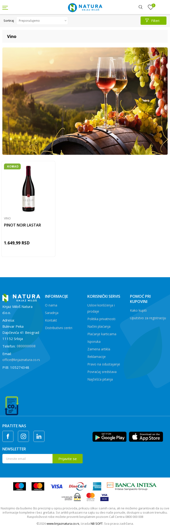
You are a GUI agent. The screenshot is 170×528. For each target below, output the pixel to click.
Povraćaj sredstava (102, 371)
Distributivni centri (58, 328)
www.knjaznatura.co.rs (63, 523)
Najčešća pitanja (100, 379)
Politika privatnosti (101, 319)
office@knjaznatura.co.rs (21, 359)
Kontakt (51, 320)
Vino (7, 218)
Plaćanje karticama (101, 334)
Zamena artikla (98, 349)
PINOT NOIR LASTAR (22, 225)
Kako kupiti (138, 310)
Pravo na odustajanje (103, 364)
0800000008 (26, 346)
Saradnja (51, 312)
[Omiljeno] (151, 7)
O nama (51, 305)
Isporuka (94, 341)
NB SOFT (97, 523)
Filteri (152, 20)
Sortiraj (9, 20)
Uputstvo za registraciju (148, 318)
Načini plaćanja (98, 326)
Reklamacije (96, 356)
